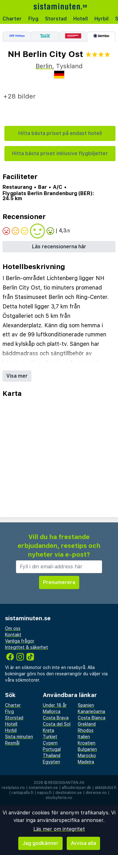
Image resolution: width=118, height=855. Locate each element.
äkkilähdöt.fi (105, 787)
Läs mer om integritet (59, 829)
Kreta (48, 730)
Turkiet (50, 736)
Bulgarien (87, 749)
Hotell (80, 19)
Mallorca (51, 711)
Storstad (56, 19)
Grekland (87, 724)
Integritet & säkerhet (26, 647)
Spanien (86, 705)
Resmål (12, 742)
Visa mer (17, 376)
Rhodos (85, 730)
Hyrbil (101, 19)
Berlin (44, 66)
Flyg (33, 19)
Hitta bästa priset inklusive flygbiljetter (60, 153)
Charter (12, 19)
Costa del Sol (56, 724)
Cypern (50, 742)
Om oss (12, 628)
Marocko (87, 755)
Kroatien (86, 742)
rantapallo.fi (22, 792)
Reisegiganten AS (66, 782)
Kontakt (13, 634)
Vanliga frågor (19, 641)
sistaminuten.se (43, 787)
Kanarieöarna (91, 711)
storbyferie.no (59, 798)
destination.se (68, 792)
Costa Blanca (91, 717)
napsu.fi (44, 792)
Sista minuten (19, 736)
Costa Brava (56, 717)
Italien (84, 736)
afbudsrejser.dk (76, 787)
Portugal (52, 749)
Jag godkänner (40, 843)
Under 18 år (55, 705)
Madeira (86, 761)
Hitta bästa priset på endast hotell (60, 133)
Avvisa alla (83, 843)
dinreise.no (96, 792)
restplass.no (13, 787)
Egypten (51, 761)
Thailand (51, 755)
